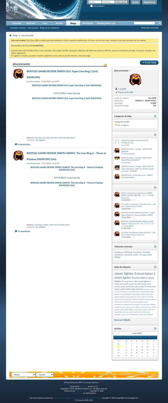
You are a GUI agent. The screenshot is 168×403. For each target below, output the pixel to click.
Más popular (33, 28)
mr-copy (142, 255)
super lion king (63, 150)
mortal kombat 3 (123, 292)
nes (135, 297)
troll (150, 309)
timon (72, 150)
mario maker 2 (143, 309)
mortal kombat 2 (127, 294)
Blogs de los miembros (49, 28)
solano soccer (125, 314)
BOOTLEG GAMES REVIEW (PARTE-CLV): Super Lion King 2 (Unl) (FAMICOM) (66, 85)
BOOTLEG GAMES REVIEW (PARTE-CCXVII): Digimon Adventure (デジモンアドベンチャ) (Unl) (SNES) (137, 223)
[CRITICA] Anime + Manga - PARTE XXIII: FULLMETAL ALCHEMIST (136, 159)
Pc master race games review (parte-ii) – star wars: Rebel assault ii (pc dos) (138, 233)
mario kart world (121, 284)
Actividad (16, 23)
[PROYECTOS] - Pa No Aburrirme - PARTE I (137, 175)
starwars (139, 289)
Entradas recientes (18, 28)
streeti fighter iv (144, 281)
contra (117, 286)
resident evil (127, 302)
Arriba (154, 374)
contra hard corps (143, 284)
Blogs (73, 23)
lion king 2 (46, 150)
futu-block (137, 252)
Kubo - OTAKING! (130, 171)
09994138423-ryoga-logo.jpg (67, 93)
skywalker (117, 314)
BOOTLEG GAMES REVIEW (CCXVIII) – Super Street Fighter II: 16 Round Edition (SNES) (138, 214)
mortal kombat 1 (134, 292)
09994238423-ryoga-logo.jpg (67, 190)
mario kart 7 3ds (130, 281)
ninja (147, 294)
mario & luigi (149, 297)
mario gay (125, 312)
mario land (151, 286)
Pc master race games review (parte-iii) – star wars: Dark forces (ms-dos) (138, 205)
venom (132, 307)
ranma (134, 304)
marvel (136, 309)
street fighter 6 (125, 273)
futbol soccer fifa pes (124, 299)
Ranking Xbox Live (106, 23)
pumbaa (45, 249)
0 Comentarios (24, 157)
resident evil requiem (138, 299)
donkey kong (134, 314)
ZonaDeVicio (103, 374)
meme (122, 309)
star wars (135, 286)
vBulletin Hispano (82, 391)
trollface (137, 307)
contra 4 (132, 284)
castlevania (117, 307)
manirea (127, 162)
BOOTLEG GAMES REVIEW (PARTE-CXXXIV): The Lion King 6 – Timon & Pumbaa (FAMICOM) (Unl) (66, 181)
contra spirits (119, 289)
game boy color (141, 304)
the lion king (59, 249)
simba (51, 249)
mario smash (133, 312)
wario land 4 (144, 307)
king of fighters (151, 304)
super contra (126, 307)
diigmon (150, 314)
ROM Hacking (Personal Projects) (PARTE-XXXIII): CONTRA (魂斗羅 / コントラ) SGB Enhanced (137, 195)
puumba (54, 150)
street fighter (140, 277)
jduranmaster (121, 70)
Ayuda (135, 2)
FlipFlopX (128, 252)
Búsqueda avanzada (150, 28)
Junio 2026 (136, 333)
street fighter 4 (123, 278)
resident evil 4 (143, 314)
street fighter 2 (146, 274)
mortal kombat (144, 292)
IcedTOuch (118, 255)
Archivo (114, 374)
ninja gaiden (130, 297)
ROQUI (117, 257)
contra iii (142, 286)
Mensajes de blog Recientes (127, 187)
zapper (147, 299)
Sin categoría (40, 152)
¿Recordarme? (97, 6)
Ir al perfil (120, 89)
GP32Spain (87, 23)
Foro (45, 23)
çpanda (151, 307)
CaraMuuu (118, 252)
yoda (116, 299)
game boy (134, 302)
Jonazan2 (128, 255)
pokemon (153, 299)
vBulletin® (83, 386)
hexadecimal (127, 304)
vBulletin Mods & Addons (91, 398)
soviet (121, 302)
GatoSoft (146, 252)
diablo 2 (131, 309)
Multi (149, 255)
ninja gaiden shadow (139, 294)
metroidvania (118, 304)
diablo (120, 312)
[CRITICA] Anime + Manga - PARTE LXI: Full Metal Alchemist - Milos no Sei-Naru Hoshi (137, 167)
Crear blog (149, 62)
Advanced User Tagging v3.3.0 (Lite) (66, 398)
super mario (141, 297)
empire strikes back (144, 312)
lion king (38, 150)
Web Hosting (125, 374)
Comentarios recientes (124, 134)
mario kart (147, 289)
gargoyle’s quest (143, 302)
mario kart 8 (125, 286)
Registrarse (149, 2)
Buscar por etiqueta (122, 320)
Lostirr (126, 145)
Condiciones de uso (141, 374)
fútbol (116, 302)
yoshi (126, 309)
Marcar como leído (124, 92)
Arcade (59, 23)
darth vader (131, 289)
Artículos (30, 23)
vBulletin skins (77, 393)
